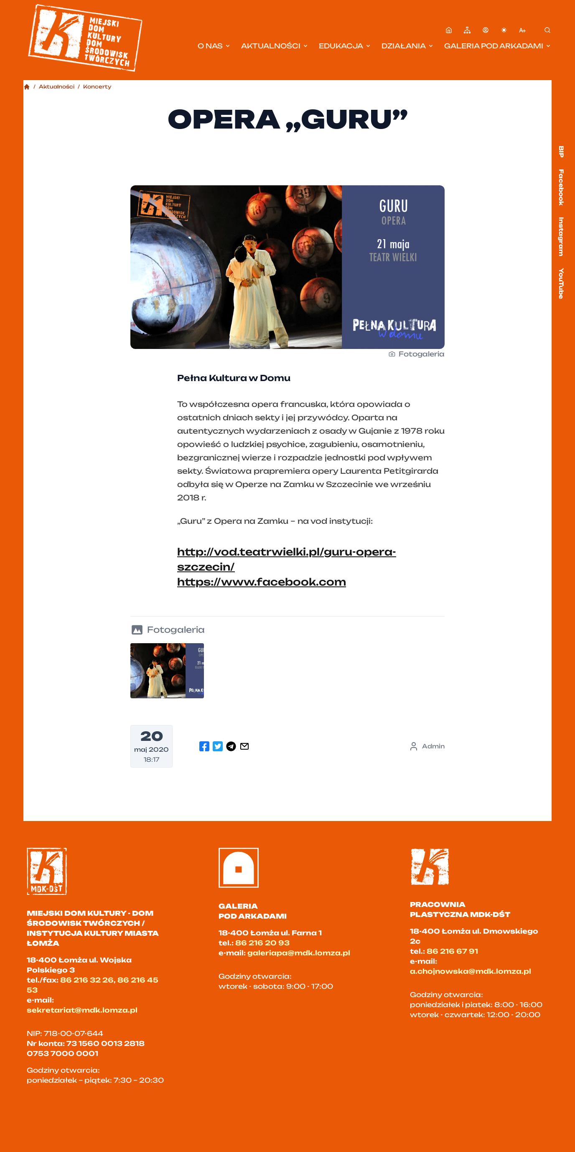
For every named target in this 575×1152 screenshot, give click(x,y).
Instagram (561, 236)
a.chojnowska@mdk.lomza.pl (470, 971)
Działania (408, 46)
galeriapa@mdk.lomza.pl (298, 953)
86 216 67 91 (452, 951)
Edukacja (345, 46)
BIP (561, 151)
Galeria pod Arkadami (498, 46)
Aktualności (275, 46)
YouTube (561, 283)
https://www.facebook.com (261, 582)
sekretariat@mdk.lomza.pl (82, 1010)
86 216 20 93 (262, 943)
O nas (214, 46)
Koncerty (97, 86)
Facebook (561, 187)
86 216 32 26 (87, 980)
